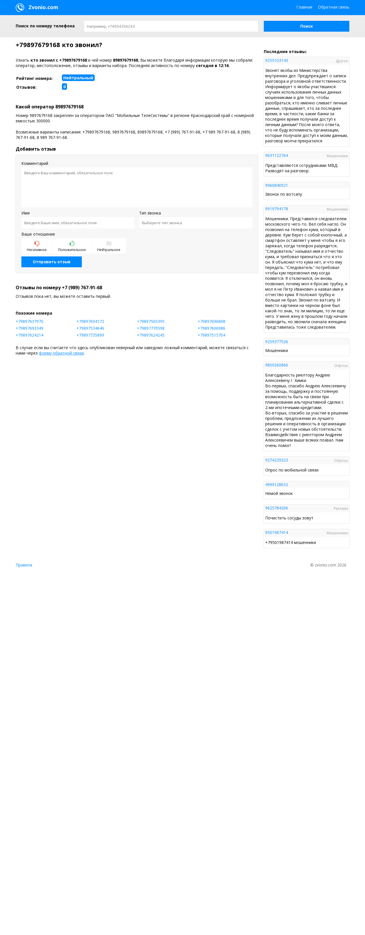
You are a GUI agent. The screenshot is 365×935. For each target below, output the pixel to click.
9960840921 (276, 185)
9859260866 (276, 365)
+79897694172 (90, 321)
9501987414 (276, 532)
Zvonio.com (37, 7)
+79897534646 (90, 328)
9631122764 (276, 155)
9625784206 (276, 508)
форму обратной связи (61, 353)
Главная (304, 7)
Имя (25, 213)
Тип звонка (150, 213)
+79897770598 (151, 328)
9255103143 (276, 60)
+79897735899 (90, 335)
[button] (306, 26)
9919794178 (276, 208)
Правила (24, 565)
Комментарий (34, 163)
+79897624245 (151, 335)
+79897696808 (211, 321)
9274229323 (276, 460)
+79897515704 (211, 335)
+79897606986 (211, 328)
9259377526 (276, 341)
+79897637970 (29, 321)
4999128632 (276, 484)
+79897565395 (151, 321)
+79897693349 (29, 328)
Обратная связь (333, 7)
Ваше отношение (38, 234)
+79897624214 (29, 335)
